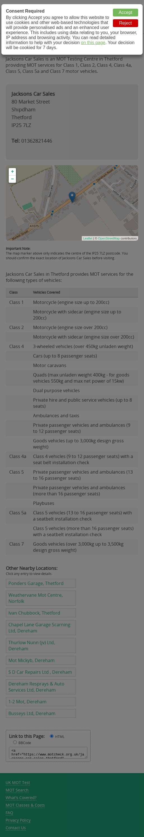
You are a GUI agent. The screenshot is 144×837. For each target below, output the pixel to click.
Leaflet (87, 238)
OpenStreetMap (109, 238)
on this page (93, 42)
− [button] (12, 179)
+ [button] (12, 171)
